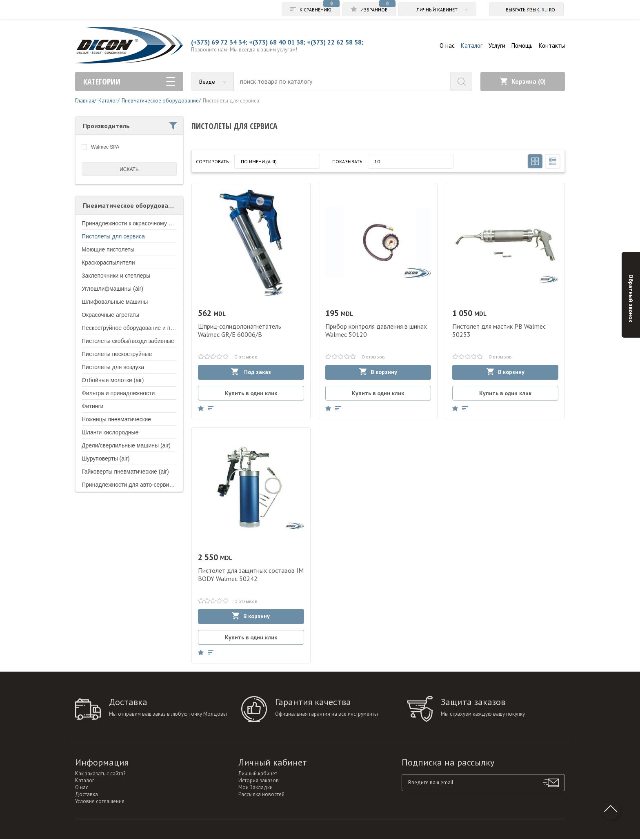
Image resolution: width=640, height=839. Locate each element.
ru (545, 10)
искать (129, 169)
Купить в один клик (251, 393)
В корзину (378, 372)
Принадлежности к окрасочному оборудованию (144, 223)
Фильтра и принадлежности (118, 393)
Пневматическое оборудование (131, 205)
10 (377, 161)
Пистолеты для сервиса (113, 236)
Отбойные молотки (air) (113, 380)
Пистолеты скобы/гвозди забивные (128, 341)
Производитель (130, 126)
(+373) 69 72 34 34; (219, 42)
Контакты (552, 45)
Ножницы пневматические (116, 419)
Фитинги (92, 406)
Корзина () (523, 81)
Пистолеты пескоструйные (117, 354)
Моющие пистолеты (108, 249)
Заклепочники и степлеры (116, 275)
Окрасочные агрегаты (110, 315)
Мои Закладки (255, 787)
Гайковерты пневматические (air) (125, 471)
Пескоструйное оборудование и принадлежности (146, 328)
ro (552, 10)
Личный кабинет (257, 773)
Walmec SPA (105, 147)
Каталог (471, 45)
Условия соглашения (99, 801)
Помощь (522, 45)
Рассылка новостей (261, 794)
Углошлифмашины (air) (112, 288)
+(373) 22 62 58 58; (335, 42)
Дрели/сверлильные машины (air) (126, 445)
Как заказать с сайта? (100, 773)
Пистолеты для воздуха (113, 367)
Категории (129, 81)
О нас (447, 45)
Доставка (86, 794)
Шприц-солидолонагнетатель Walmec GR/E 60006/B (239, 330)
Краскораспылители (108, 262)
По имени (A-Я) (259, 161)
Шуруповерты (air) (105, 458)
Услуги (497, 45)
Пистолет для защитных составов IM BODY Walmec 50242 (251, 574)
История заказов (258, 780)
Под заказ (251, 372)
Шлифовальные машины (115, 301)
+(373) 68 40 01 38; (277, 42)
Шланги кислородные (110, 432)
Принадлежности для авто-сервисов (130, 484)
